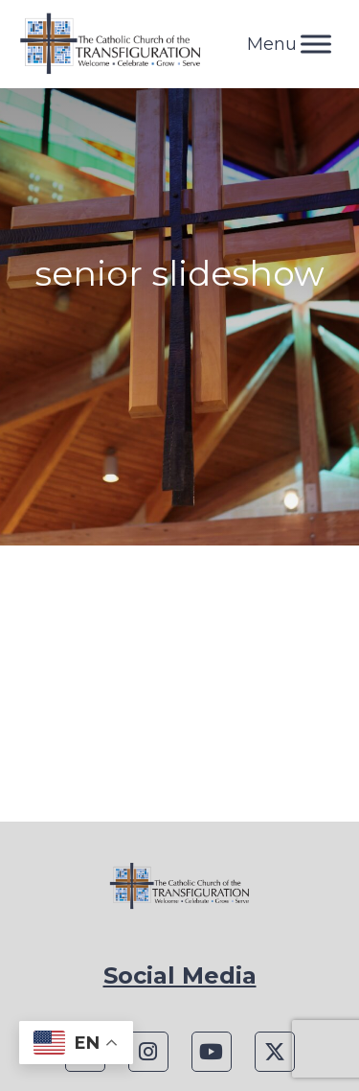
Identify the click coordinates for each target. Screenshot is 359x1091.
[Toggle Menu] (316, 44)
